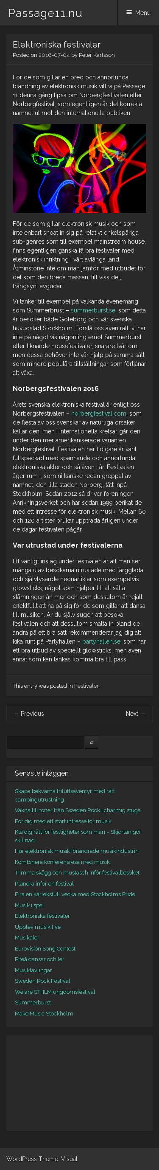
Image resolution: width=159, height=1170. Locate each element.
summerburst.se (93, 310)
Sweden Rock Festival (42, 981)
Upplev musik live (38, 927)
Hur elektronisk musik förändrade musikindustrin (77, 851)
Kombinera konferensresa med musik (62, 862)
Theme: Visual (58, 1159)
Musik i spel (29, 905)
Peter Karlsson (97, 55)
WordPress (21, 1159)
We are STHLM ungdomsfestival (55, 992)
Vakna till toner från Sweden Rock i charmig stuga (78, 810)
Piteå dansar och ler (39, 959)
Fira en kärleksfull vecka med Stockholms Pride (75, 894)
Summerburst (33, 1002)
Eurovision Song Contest (45, 948)
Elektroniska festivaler (42, 916)
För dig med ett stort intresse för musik (63, 821)
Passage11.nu (45, 13)
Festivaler (86, 686)
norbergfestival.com (98, 413)
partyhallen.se (101, 641)
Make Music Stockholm (44, 1013)
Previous (28, 713)
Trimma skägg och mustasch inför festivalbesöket (77, 872)
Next (136, 713)
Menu (143, 12)
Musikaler (27, 937)
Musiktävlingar (33, 970)
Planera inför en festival (44, 883)
